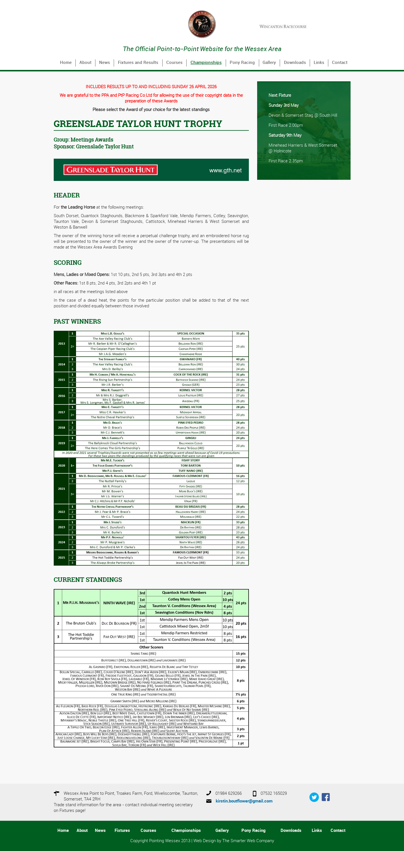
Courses (174, 63)
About (85, 63)
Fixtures (122, 830)
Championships (206, 63)
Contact (339, 63)
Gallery (269, 63)
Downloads (295, 63)
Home (66, 63)
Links (319, 63)
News (104, 63)
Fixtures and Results (138, 63)
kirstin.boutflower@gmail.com (244, 801)
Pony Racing (242, 63)
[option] (304, 26)
